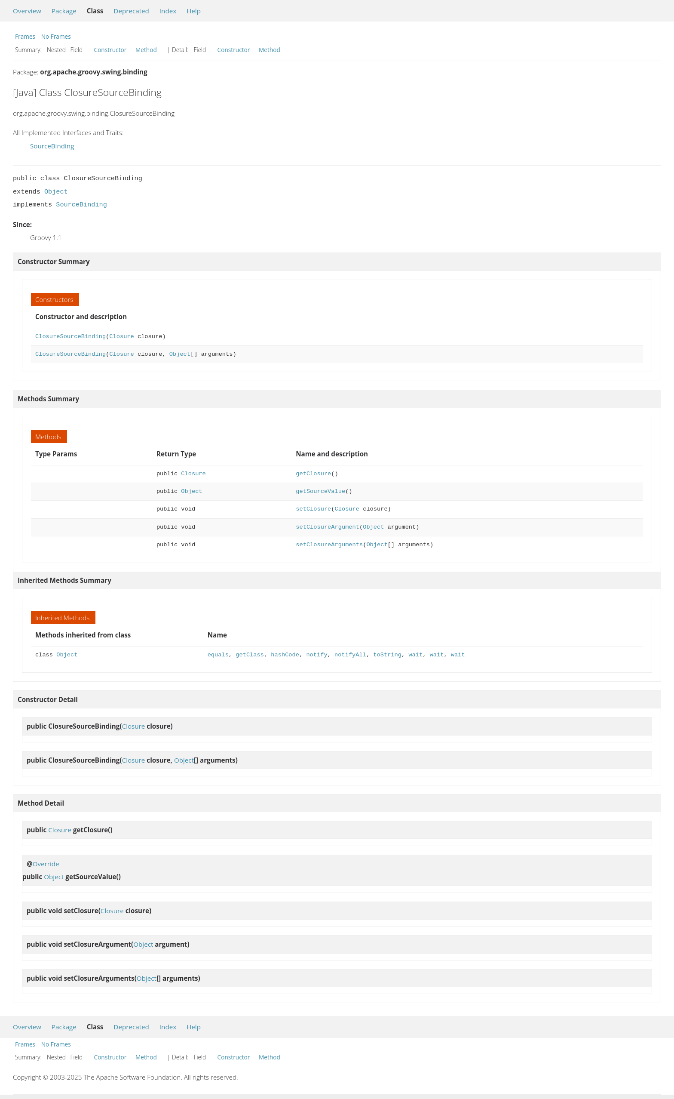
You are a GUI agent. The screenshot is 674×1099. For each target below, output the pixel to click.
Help (194, 10)
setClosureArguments (329, 545)
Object (56, 192)
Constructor (110, 50)
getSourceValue (320, 491)
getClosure (313, 474)
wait (415, 655)
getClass (250, 655)
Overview (27, 10)
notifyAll (350, 655)
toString (387, 655)
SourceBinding (52, 146)
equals (218, 655)
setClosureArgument (327, 527)
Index (167, 10)
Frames (25, 36)
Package (64, 10)
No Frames (56, 36)
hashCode (285, 655)
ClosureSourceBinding (70, 336)
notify (316, 655)
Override (46, 863)
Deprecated (131, 10)
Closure (121, 336)
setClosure (313, 509)
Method (146, 50)
